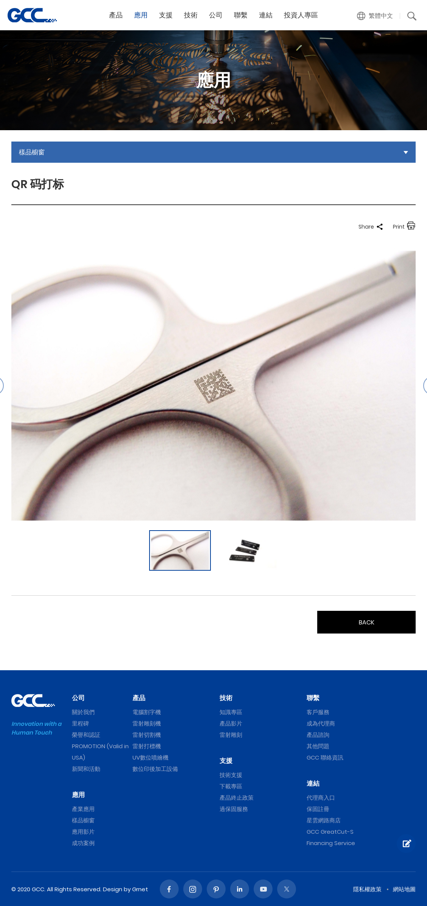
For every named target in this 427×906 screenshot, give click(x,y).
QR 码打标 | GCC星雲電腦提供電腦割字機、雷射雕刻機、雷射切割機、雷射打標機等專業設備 (32, 15)
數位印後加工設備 (155, 769)
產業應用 (83, 809)
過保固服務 (234, 809)
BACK (366, 622)
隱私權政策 (367, 889)
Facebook (169, 889)
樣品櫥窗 (83, 820)
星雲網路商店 (324, 820)
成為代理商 (321, 723)
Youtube (263, 889)
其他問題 (318, 746)
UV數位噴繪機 (150, 757)
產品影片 (231, 723)
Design (112, 889)
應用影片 (83, 832)
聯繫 (241, 15)
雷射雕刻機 (146, 723)
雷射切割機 (146, 735)
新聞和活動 (86, 769)
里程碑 (80, 723)
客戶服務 (318, 712)
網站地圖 (404, 889)
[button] (375, 15)
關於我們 (83, 712)
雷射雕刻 (231, 735)
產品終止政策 (237, 798)
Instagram (192, 889)
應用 (141, 15)
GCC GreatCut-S (330, 832)
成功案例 (83, 843)
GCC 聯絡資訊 (325, 757)
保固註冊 (318, 809)
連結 (266, 15)
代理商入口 (321, 798)
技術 (191, 15)
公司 (216, 15)
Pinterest (216, 889)
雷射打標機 (146, 746)
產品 (116, 15)
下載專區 (231, 786)
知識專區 (231, 712)
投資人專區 (301, 15)
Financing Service (331, 843)
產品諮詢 (318, 735)
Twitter (286, 889)
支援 (166, 15)
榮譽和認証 (86, 735)
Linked (239, 889)
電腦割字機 (146, 712)
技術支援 (231, 775)
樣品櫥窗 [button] (32, 152)
